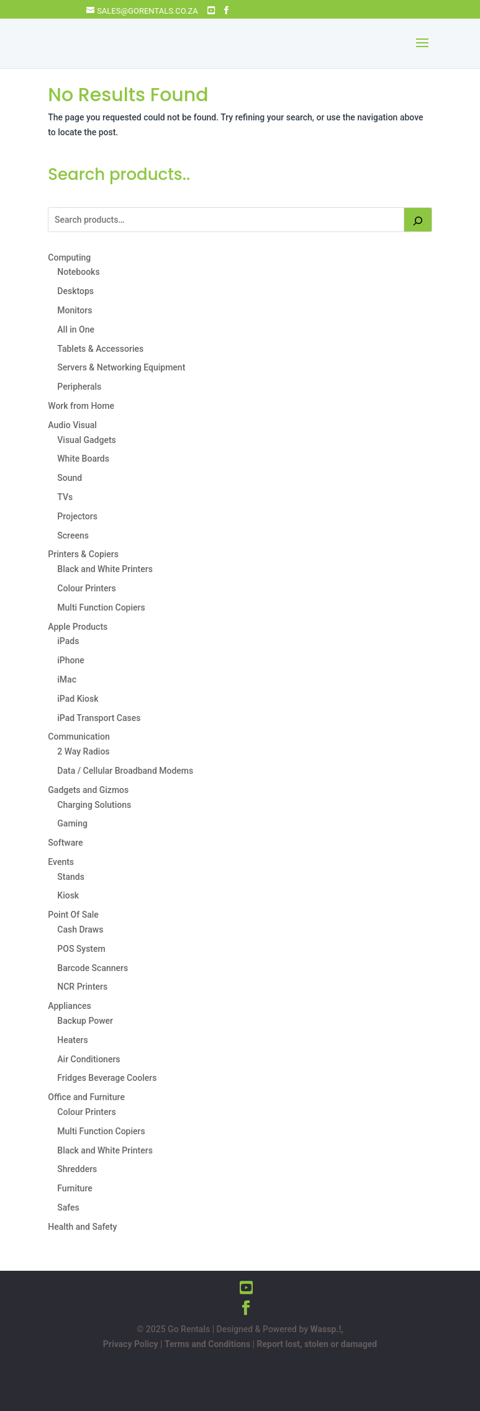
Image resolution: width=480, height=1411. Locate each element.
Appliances (69, 1006)
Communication (78, 736)
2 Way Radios (83, 751)
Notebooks (78, 272)
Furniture (74, 1188)
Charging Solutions (94, 805)
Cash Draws (80, 929)
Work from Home (81, 406)
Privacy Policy (130, 1344)
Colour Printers (86, 588)
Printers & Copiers (83, 554)
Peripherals (79, 387)
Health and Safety (82, 1227)
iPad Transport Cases (98, 718)
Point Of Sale (73, 915)
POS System (81, 949)
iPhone (70, 660)
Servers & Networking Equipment (121, 367)
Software (65, 843)
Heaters (72, 1040)
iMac (66, 679)
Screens (73, 535)
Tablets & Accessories (100, 349)
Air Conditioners (88, 1059)
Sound (69, 478)
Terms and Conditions (207, 1344)
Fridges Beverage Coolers (106, 1078)
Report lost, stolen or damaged (317, 1344)
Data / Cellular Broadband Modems (125, 771)
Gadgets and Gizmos (88, 790)
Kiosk (68, 895)
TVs (65, 497)
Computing (69, 257)
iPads (68, 641)
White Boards (83, 459)
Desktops (75, 291)
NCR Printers (82, 987)
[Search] (418, 219)
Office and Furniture (86, 1097)
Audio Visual (72, 425)
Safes (68, 1207)
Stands (70, 877)
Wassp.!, (326, 1329)
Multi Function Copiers (101, 607)
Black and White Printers (105, 569)
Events (61, 862)
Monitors (74, 310)
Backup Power (85, 1021)
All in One (75, 329)
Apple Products (77, 627)
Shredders (77, 1169)
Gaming (72, 823)
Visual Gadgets (86, 440)
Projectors (77, 516)
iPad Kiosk (77, 699)
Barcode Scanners (92, 968)
